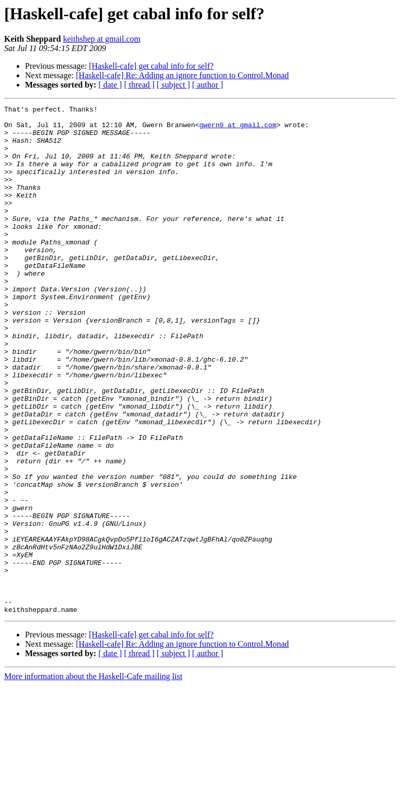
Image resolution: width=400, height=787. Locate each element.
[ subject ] (173, 84)
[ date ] (110, 84)
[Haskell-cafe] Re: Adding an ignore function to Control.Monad (182, 75)
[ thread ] (139, 84)
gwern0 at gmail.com (237, 129)
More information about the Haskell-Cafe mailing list (93, 777)
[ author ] (207, 84)
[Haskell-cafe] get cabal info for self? (151, 66)
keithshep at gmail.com (102, 38)
